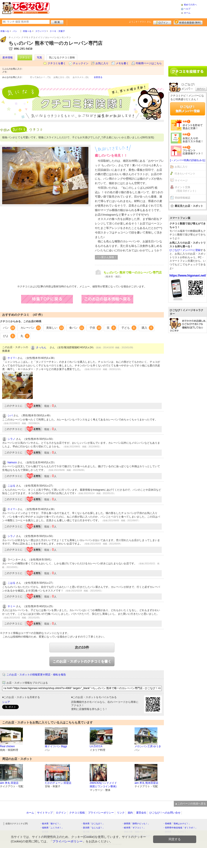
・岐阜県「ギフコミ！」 (134, 827)
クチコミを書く (57, 63)
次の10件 (82, 647)
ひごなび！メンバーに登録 (185, 250)
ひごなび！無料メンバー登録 (188, 109)
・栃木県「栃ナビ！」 (50, 823)
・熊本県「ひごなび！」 (93, 823)
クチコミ (25, 57)
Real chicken (7, 746)
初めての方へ (190, 4)
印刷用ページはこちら (149, 63)
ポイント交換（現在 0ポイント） (186, 189)
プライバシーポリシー (101, 812)
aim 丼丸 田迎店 (9, 782)
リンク (121, 812)
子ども (128, 327)
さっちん (42, 347)
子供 (95, 327)
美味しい (55, 327)
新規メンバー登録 (188, 22)
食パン (76, 327)
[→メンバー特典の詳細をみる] (187, 160)
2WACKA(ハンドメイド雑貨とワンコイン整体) (103, 784)
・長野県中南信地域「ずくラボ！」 (180, 827)
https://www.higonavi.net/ (187, 275)
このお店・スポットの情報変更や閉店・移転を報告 (36, 674)
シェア (6, 701)
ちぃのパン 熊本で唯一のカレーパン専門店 (133, 272)
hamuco (12, 462)
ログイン (162, 22)
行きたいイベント (185, 173)
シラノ (11, 438)
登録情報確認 (182, 197)
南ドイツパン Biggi (56, 746)
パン (9, 327)
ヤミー (11, 606)
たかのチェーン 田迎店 (58, 782)
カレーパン (30, 327)
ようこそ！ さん (140, 21)
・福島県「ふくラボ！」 (52, 827)
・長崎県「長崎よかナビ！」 (177, 823)
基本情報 (7, 57)
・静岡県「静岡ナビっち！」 (136, 823)
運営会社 (141, 812)
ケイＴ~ (12, 357)
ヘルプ (187, 9)
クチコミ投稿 (77, 812)
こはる (11, 485)
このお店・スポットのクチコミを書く (82, 661)
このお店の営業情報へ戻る (112, 299)
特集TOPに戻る (51, 299)
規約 (130, 812)
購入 (148, 327)
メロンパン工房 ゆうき (148, 746)
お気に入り (102, 63)
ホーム (187, 13)
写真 (39, 57)
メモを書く (122, 63)
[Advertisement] (187, 44)
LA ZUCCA (96, 746)
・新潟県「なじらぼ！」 (93, 827)
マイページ (181, 180)
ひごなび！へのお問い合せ (164, 812)
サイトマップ (45, 812)
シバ (10, 415)
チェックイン (80, 63)
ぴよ (9, 336)
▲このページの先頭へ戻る (190, 803)
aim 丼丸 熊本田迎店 (146, 782)
